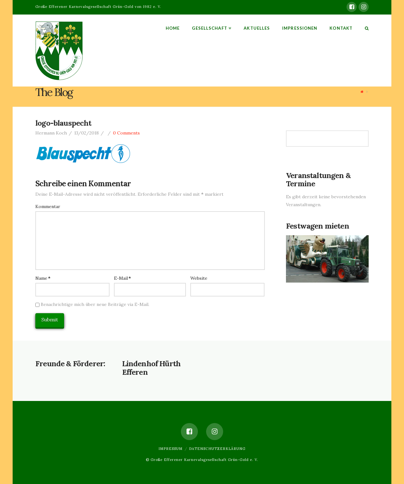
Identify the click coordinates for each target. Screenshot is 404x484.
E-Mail (122, 278)
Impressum (170, 448)
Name (42, 278)
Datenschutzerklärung (217, 448)
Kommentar (47, 206)
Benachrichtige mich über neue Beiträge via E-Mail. (95, 304)
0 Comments (126, 133)
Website (198, 278)
